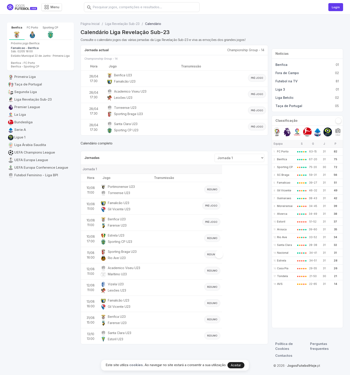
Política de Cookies (284, 346)
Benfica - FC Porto (23, 63)
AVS (280, 284)
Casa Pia (282, 268)
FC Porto (283, 151)
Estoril (281, 221)
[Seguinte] (338, 121)
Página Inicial (90, 24)
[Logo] (22, 7)
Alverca (282, 213)
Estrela (281, 260)
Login (336, 7)
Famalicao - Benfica (25, 48)
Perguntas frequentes (319, 346)
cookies (136, 365)
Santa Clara (284, 245)
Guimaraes (284, 198)
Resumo (212, 189)
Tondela (282, 276)
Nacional (282, 252)
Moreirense (285, 206)
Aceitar (236, 365)
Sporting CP (285, 167)
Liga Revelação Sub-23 (122, 24)
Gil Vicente (284, 190)
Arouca (282, 229)
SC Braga (283, 174)
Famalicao (283, 182)
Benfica (282, 159)
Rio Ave (282, 237)
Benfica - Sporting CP (25, 66)
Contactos (283, 355)
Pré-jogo (257, 78)
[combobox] (149, 7)
